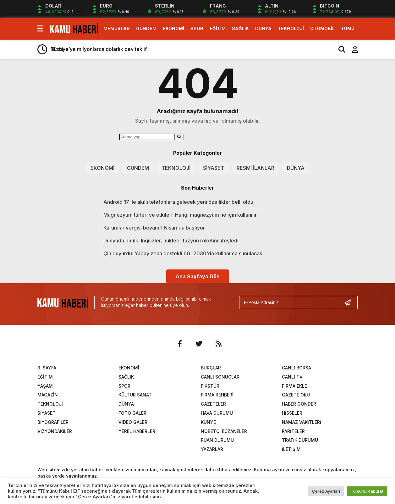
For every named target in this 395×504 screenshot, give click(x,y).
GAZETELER (213, 404)
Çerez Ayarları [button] (326, 491)
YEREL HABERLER (136, 431)
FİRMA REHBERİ (217, 394)
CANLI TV (292, 376)
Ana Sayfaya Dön (198, 276)
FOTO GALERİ (133, 413)
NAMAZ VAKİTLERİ (301, 422)
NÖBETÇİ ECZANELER (224, 431)
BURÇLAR (211, 367)
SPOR (196, 28)
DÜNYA (263, 28)
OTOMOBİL (322, 28)
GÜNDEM (146, 28)
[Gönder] (350, 302)
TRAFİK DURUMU (300, 440)
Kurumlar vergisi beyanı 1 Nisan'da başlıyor (154, 227)
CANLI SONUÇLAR (220, 376)
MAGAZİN (47, 394)
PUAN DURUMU (217, 440)
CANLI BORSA (296, 367)
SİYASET (213, 168)
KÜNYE (208, 422)
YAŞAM (45, 386)
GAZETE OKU (296, 394)
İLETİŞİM (291, 449)
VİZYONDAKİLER (54, 431)
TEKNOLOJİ (291, 28)
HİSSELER (292, 413)
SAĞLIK (240, 28)
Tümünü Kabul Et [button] (367, 491)
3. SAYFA (46, 367)
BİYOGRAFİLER (53, 422)
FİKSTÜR (210, 386)
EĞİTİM (218, 28)
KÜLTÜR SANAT (135, 394)
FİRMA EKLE (294, 386)
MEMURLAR (116, 28)
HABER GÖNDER (299, 404)
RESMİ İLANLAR (255, 168)
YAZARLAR (212, 449)
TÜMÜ (347, 28)
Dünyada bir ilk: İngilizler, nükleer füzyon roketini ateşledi (171, 240)
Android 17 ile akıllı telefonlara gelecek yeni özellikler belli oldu (178, 202)
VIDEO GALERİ (133, 422)
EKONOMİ (173, 28)
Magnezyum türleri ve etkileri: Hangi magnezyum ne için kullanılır (180, 215)
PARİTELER (293, 431)
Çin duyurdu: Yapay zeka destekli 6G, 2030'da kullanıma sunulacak (182, 253)
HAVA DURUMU (217, 413)
